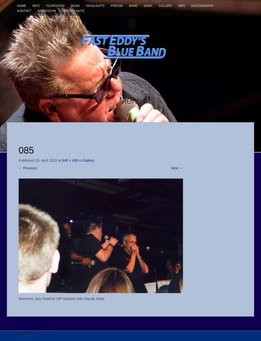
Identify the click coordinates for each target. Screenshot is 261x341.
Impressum (46, 11)
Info (36, 6)
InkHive (49, 336)
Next (177, 168)
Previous (28, 168)
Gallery (166, 6)
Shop (148, 6)
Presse (117, 6)
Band (133, 6)
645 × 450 (70, 160)
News (75, 6)
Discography (202, 6)
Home (21, 6)
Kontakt (24, 11)
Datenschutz (73, 11)
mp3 (182, 6)
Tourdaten (55, 6)
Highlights (95, 6)
